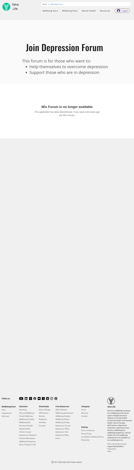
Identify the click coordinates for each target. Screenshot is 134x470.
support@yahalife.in (115, 446)
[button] (70, 11)
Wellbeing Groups (63, 422)
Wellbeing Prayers (62, 419)
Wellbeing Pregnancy (27, 441)
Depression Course (63, 426)
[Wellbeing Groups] (56, 4)
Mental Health (24, 429)
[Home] (44, 4)
